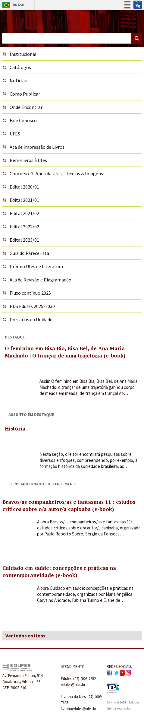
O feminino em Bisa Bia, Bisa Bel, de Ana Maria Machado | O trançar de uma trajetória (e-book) (65, 352)
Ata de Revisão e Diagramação (40, 280)
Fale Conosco (23, 120)
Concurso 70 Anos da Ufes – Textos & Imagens (56, 173)
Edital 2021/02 (24, 213)
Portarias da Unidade (31, 319)
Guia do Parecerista (29, 253)
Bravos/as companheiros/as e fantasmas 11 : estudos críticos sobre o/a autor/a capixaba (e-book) (68, 505)
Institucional (23, 54)
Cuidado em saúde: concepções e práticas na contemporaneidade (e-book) (59, 571)
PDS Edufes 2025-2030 (32, 306)
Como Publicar (25, 94)
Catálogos (20, 67)
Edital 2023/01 (24, 240)
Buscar (136, 38)
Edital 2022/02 (24, 227)
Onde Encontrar (26, 107)
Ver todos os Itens (25, 636)
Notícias (18, 81)
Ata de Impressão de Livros (37, 147)
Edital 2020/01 (24, 187)
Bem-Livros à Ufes (28, 160)
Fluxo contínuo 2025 (30, 293)
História (15, 428)
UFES (15, 134)
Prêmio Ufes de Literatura (36, 266)
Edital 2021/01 (24, 200)
